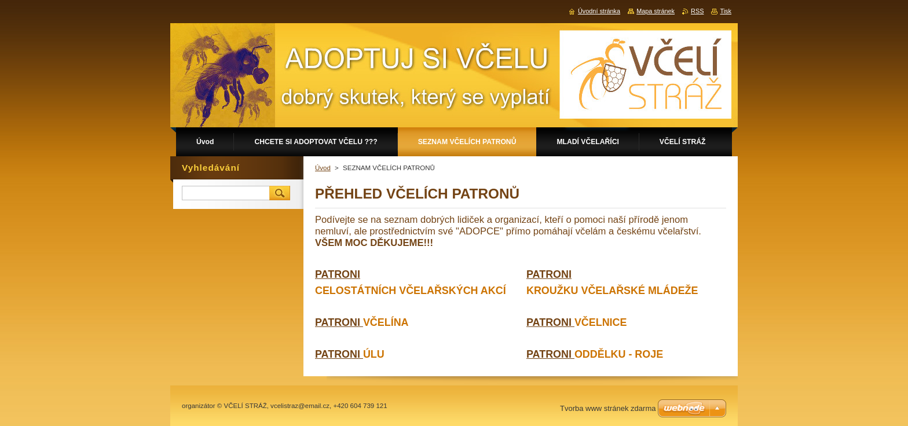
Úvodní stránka (599, 11)
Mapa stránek (655, 11)
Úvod (323, 167)
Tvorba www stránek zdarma (608, 408)
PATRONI (339, 322)
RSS (697, 11)
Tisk (725, 11)
